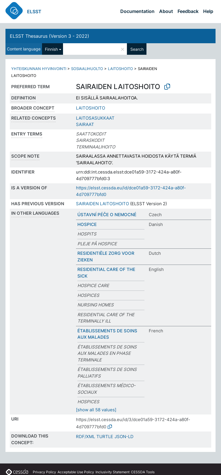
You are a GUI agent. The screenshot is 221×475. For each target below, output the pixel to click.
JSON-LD (124, 436)
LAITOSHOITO (120, 68)
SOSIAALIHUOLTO (87, 68)
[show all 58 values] (96, 409)
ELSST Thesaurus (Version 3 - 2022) (49, 36)
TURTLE (104, 436)
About (166, 11)
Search (137, 49)
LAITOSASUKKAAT (95, 118)
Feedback (188, 11)
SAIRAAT (85, 124)
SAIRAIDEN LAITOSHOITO (102, 203)
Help (208, 11)
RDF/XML (85, 436)
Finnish (51, 49)
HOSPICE (87, 224)
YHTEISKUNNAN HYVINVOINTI (38, 68)
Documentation (137, 11)
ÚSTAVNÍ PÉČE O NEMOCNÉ (106, 214)
